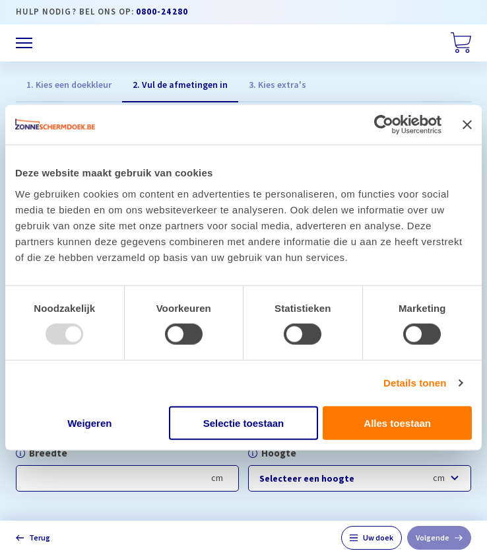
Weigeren (89, 422)
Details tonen (414, 382)
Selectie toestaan (243, 422)
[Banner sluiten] (467, 125)
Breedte (48, 453)
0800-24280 (162, 11)
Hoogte (278, 453)
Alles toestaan (397, 422)
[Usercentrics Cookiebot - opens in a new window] (383, 125)
